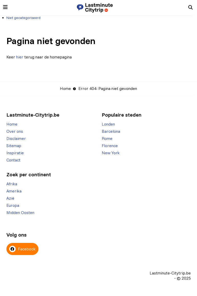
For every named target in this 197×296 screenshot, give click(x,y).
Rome (107, 138)
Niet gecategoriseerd (23, 17)
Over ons (14, 131)
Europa (12, 205)
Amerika (14, 190)
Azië (10, 198)
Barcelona (111, 131)
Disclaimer (16, 138)
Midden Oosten (20, 212)
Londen (108, 124)
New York (111, 152)
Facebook (22, 249)
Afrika (11, 183)
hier (19, 56)
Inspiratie (15, 152)
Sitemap (13, 145)
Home (65, 88)
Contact (13, 159)
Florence (110, 145)
